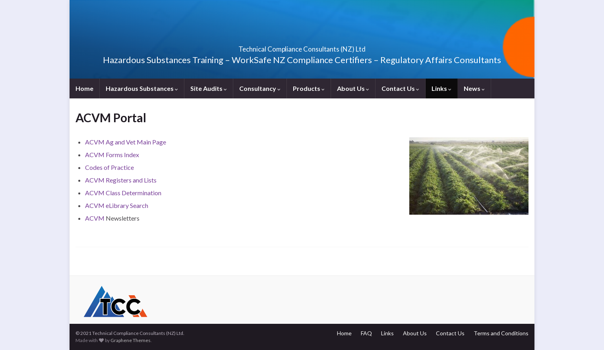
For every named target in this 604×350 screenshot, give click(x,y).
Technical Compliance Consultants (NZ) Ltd (302, 46)
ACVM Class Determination (123, 192)
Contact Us (400, 88)
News (474, 88)
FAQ (366, 333)
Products (309, 88)
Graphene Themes (130, 340)
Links (441, 88)
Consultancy (260, 88)
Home (84, 88)
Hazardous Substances (142, 88)
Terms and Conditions (501, 333)
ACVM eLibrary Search (116, 205)
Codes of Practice (109, 167)
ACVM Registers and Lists (121, 180)
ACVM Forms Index (112, 154)
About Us (353, 88)
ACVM (95, 218)
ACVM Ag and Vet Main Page (125, 142)
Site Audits (208, 88)
